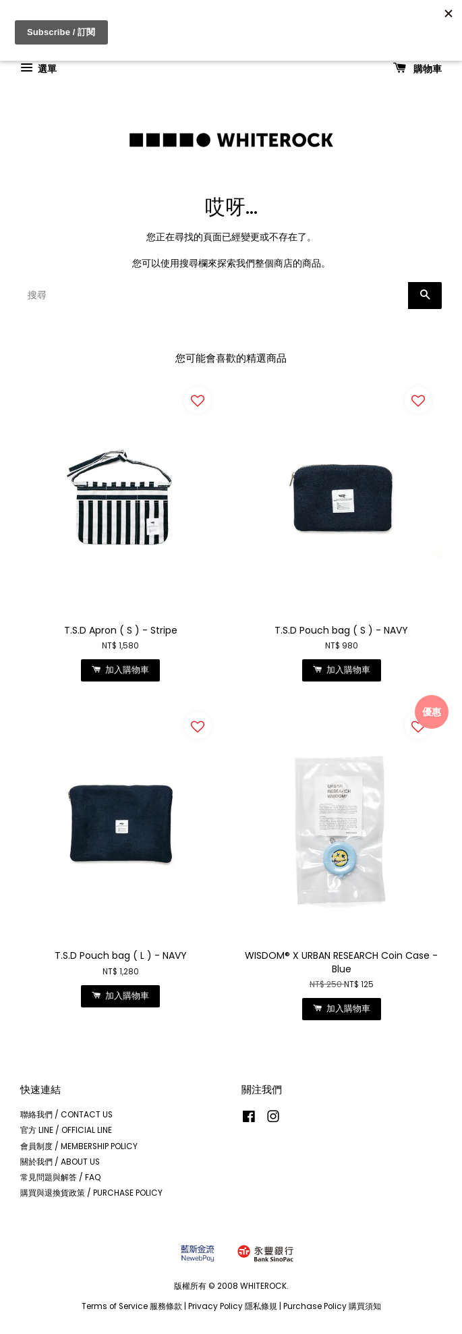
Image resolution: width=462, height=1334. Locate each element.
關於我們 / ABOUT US (60, 1162)
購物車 (417, 68)
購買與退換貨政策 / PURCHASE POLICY (91, 1193)
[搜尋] (214, 295)
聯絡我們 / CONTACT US (66, 1114)
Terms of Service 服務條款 (132, 1306)
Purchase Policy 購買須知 (332, 1306)
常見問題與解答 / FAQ (60, 1177)
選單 (38, 68)
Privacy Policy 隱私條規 (232, 1306)
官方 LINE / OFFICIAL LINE (66, 1130)
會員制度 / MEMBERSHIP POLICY (79, 1146)
